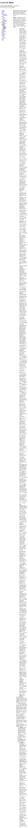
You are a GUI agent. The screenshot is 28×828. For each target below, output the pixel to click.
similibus (23, 718)
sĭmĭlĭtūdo (4, 31)
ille (22, 91)
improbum (24, 704)
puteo (22, 591)
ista (22, 597)
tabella (23, 660)
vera (24, 420)
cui (24, 425)
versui (20, 410)
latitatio (22, 714)
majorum (24, 114)
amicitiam (21, 449)
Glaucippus (21, 820)
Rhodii (20, 278)
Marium (21, 765)
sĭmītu (3, 36)
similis (24, 55)
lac (25, 272)
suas (23, 565)
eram (22, 792)
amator (20, 250)
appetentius (23, 168)
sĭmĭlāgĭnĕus (4, 21)
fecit (22, 462)
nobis (23, 318)
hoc (25, 212)
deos (23, 153)
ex (19, 95)
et (24, 151)
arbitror (23, 245)
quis (20, 655)
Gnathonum (21, 137)
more (20, 622)
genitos (24, 325)
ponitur (17, 701)
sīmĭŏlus (3, 35)
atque (22, 25)
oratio (23, 201)
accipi (23, 705)
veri (23, 39)
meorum (24, 210)
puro (24, 373)
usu (22, 22)
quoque (24, 328)
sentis (24, 255)
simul (14, 20)
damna (20, 190)
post (24, 331)
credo (25, 192)
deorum (24, 480)
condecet (21, 256)
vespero (24, 375)
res (24, 80)
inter (19, 25)
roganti (20, 386)
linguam (21, 486)
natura (23, 170)
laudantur (21, 608)
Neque (20, 271)
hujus (20, 60)
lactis (20, 184)
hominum (21, 479)
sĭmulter (4, 27)
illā (20, 819)
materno (21, 467)
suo (20, 323)
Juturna (24, 674)
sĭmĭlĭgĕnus (4, 23)
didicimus (21, 204)
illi (22, 404)
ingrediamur (21, 760)
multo (20, 776)
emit (24, 657)
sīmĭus (4, 17)
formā (22, 518)
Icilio (24, 370)
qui (25, 406)
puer (24, 51)
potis (25, 593)
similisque (23, 364)
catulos (21, 526)
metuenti (21, 379)
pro (18, 705)
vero (26, 413)
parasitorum (24, 122)
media (22, 457)
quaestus (21, 283)
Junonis (21, 513)
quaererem (23, 94)
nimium (21, 605)
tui (19, 56)
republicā (18, 718)
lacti (20, 472)
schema (21, 427)
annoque (21, 331)
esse (20, 87)
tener (20, 291)
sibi (24, 336)
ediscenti (21, 391)
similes (20, 43)
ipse (26, 564)
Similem (21, 239)
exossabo (20, 729)
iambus (24, 430)
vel (22, 100)
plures (20, 141)
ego (20, 149)
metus (17, 715)
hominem (24, 237)
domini (24, 129)
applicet (21, 631)
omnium (23, 101)
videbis (20, 662)
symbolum (24, 73)
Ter (25, 32)
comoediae (21, 416)
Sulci (23, 150)
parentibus (25, 360)
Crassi (24, 107)
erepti (24, 711)
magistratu (21, 133)
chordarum (21, 489)
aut (22, 194)
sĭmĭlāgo (4, 20)
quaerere (21, 165)
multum (21, 378)
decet (25, 585)
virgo (23, 117)
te (25, 261)
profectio (24, 499)
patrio (20, 470)
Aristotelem (23, 655)
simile (20, 40)
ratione (20, 564)
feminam (21, 342)
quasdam (24, 338)
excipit (24, 815)
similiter (21, 673)
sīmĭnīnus (4, 34)
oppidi (20, 251)
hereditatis (21, 297)
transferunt (21, 708)
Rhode (22, 376)
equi (24, 261)
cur (22, 800)
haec (24, 187)
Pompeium (21, 816)
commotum (21, 793)
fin (23, 352)
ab (23, 707)
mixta (23, 422)
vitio (20, 426)
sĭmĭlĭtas (3, 29)
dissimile (21, 653)
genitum (21, 332)
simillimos (24, 691)
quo (21, 699)
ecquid (20, 50)
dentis (25, 489)
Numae (23, 142)
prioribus (21, 548)
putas (25, 154)
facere (23, 684)
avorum (24, 43)
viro (20, 339)
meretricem (21, 254)
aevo (25, 294)
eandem (21, 682)
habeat (20, 571)
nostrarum (21, 120)
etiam (23, 106)
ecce (25, 613)
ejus (20, 63)
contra (24, 313)
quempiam (21, 350)
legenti (23, 392)
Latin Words (23, 14)
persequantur (22, 567)
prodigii (22, 218)
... (2, 9)
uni (20, 539)
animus (23, 630)
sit (21, 357)
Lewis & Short (7, 2)
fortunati (21, 289)
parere (20, 338)
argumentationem (23, 761)
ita (25, 57)
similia (20, 189)
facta (20, 586)
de (18, 716)
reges (24, 143)
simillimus (21, 294)
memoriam (20, 707)
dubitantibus (23, 389)
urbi (23, 444)
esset (25, 103)
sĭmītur (4, 37)
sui (21, 76)
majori (24, 332)
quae (24, 228)
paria (23, 626)
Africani (24, 97)
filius (20, 353)
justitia (20, 772)
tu (19, 145)
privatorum (21, 134)
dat (24, 823)
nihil (26, 167)
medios (20, 674)
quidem (21, 325)
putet (20, 809)
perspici (18, 700)
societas (25, 296)
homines (21, 480)
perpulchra (21, 192)
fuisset (20, 97)
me (20, 82)
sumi (26, 594)
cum (23, 138)
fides (20, 771)
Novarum (21, 244)
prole (20, 610)
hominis (21, 69)
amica (25, 59)
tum (26, 465)
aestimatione (22, 558)
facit (22, 447)
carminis (21, 200)
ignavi (20, 711)
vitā (20, 101)
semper (23, 337)
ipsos (25, 447)
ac (19, 362)
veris (24, 418)
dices (24, 349)
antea (23, 634)
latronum (21, 148)
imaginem (21, 650)
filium (25, 647)
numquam (21, 269)
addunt (20, 763)
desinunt (21, 753)
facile (20, 104)
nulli (20, 341)
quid (25, 197)
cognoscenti (23, 384)
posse (20, 685)
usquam (25, 274)
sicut (26, 632)
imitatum (21, 778)
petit (20, 376)
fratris (20, 98)
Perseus (14, 15)
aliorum (21, 123)
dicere (23, 487)
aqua (23, 271)
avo (22, 326)
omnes (20, 541)
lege (22, 819)
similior (21, 439)
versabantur (21, 639)
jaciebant (21, 411)
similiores (21, 279)
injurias (21, 566)
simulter (18, 725)
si (24, 552)
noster (24, 282)
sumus (20, 544)
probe (20, 111)
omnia (20, 443)
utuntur (19, 702)
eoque (20, 423)
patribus (25, 469)
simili (24, 563)
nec (22, 570)
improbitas (21, 619)
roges (20, 800)
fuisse (24, 333)
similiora (21, 445)
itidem (22, 731)
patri (26, 322)
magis (22, 472)
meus (20, 604)
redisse (20, 450)
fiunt (20, 469)
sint (25, 138)
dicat (22, 812)
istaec (22, 59)
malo (23, 345)
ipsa (24, 665)
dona (20, 194)
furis (26, 127)
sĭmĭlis (3, 24)
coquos (24, 732)
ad (23, 33)
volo (26, 81)
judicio (20, 400)
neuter (23, 24)
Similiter (21, 766)
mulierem (21, 680)
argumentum (22, 413)
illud (24, 482)
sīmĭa (3, 16)
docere (22, 554)
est (20, 59)
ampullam (22, 572)
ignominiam (21, 207)
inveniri (21, 55)
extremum (23, 431)
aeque (23, 594)
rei (23, 238)
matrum (24, 466)
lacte (20, 183)
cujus (23, 95)
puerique (21, 292)
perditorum (21, 102)
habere (20, 243)
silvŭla (3, 10)
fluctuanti (24, 380)
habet (20, 198)
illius (23, 198)
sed (20, 547)
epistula (23, 399)
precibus (21, 437)
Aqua (20, 594)
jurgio (20, 438)
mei (20, 47)
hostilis (23, 251)
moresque (24, 586)
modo (22, 749)
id (24, 460)
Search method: (4, 5)
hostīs (22, 675)
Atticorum (24, 278)
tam (20, 89)
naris (20, 490)
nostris (23, 396)
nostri (25, 158)
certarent (24, 805)
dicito (20, 692)
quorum (24, 768)
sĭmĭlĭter (4, 28)
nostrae (20, 61)
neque (20, 150)
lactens (24, 291)
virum (24, 126)
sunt (20, 459)
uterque (21, 172)
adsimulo (24, 745)
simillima (21, 296)
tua (23, 61)
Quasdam (21, 336)
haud (23, 116)
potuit (22, 89)
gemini (21, 601)
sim (22, 149)
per (20, 675)
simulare (18, 20)
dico (20, 263)
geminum (21, 335)
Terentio (22, 348)
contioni (21, 402)
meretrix (24, 288)
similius (21, 275)
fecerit (20, 565)
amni (25, 454)
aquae (20, 272)
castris (23, 443)
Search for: (17, 5)
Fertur (25, 675)
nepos (23, 98)
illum (25, 729)
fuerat (25, 91)
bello (20, 405)
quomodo (21, 647)
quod (25, 637)
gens (20, 180)
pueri (25, 257)
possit (21, 700)
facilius (23, 699)
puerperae (24, 610)
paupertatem (22, 205)
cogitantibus (24, 388)
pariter (21, 741)
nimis (20, 46)
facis (20, 799)
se (25, 517)
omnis (24, 54)
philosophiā (21, 716)
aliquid (20, 556)
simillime (21, 783)
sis (25, 144)
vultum (23, 571)
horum (24, 208)
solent (20, 487)
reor (25, 682)
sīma (3, 13)
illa (26, 751)
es (22, 130)
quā (20, 661)
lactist (23, 183)
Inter (24, 526)
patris (22, 82)
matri (24, 330)
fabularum (21, 203)
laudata (24, 772)
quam (20, 91)
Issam (24, 662)
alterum (23, 163)
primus (20, 430)
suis (26, 362)
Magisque (21, 681)
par (23, 21)
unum (24, 538)
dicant (22, 578)
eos (20, 803)
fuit (22, 405)
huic (23, 366)
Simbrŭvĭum (4, 14)
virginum (21, 118)
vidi (20, 794)
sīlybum (3, 11)
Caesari (22, 509)
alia (26, 62)
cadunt (20, 754)
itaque (25, 484)
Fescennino (23, 407)
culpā (23, 638)
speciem (21, 77)
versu (20, 409)
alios (20, 326)
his (23, 825)
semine (24, 467)
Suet (25, 351)
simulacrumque (22, 242)
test (20, 274)
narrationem (21, 221)
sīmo (3, 40)
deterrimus (24, 104)
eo (21, 95)
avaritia (21, 618)
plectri (20, 485)
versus (20, 211)
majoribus (23, 362)
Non (25, 148)
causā (20, 634)
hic (22, 282)
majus (17, 721)
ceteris (20, 365)
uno (20, 591)
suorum (21, 96)
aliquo (25, 707)
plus (17, 706)
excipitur (21, 821)
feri (22, 262)
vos (24, 766)
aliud (20, 652)
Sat (25, 321)
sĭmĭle (4, 25)
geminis (21, 328)
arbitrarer (21, 241)
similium (21, 169)
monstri (21, 214)
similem (23, 74)
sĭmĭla (3, 18)
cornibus (23, 490)
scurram (24, 775)
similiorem (21, 268)
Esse (20, 262)
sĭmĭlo (3, 32)
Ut (22, 469)
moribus (21, 519)
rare (25, 23)
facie (20, 100)
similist (20, 51)
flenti (20, 383)
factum (22, 560)
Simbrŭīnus (5, 15)
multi (25, 136)
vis (21, 56)
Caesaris (25, 507)
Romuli (23, 141)
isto (24, 556)
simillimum (21, 301)
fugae (23, 498)
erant (20, 419)
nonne (22, 212)
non (25, 88)
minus (25, 721)
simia (22, 20)
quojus (20, 238)
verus (24, 231)
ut (24, 144)
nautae (20, 805)
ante (24, 29)
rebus (20, 397)
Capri (24, 149)
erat (20, 633)
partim (21, 420)
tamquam (21, 553)
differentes (21, 524)
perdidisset (21, 573)
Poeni (20, 583)
